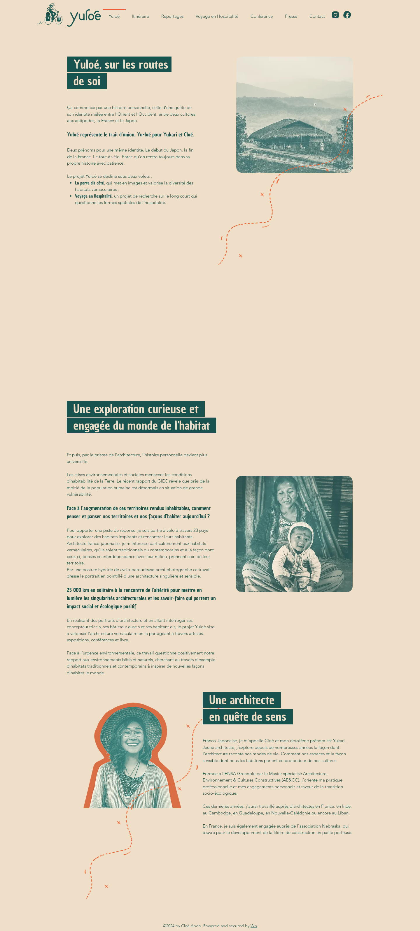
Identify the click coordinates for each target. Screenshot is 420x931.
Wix (254, 925)
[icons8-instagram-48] (335, 14)
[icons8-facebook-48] (347, 14)
